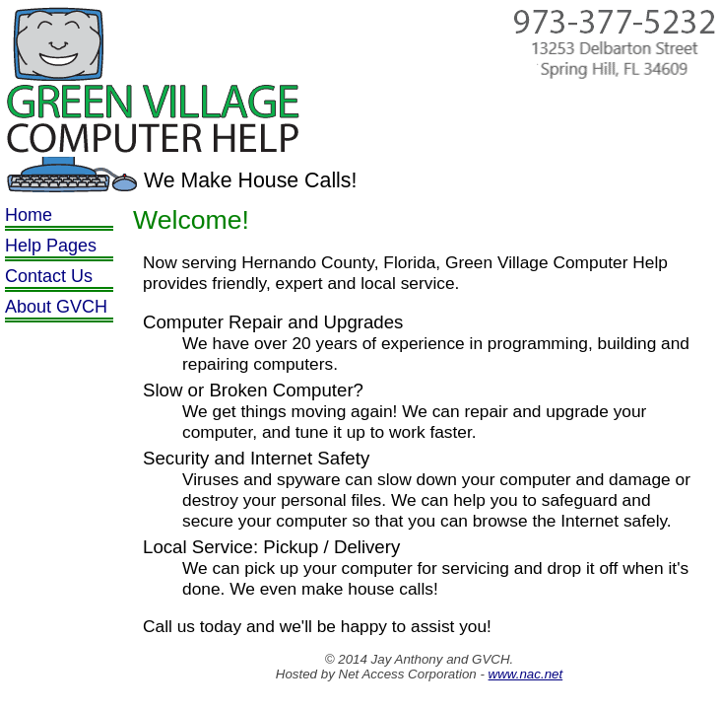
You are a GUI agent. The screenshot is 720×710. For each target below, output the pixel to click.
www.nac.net (526, 674)
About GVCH (56, 307)
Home (28, 215)
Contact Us (49, 276)
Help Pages (51, 245)
